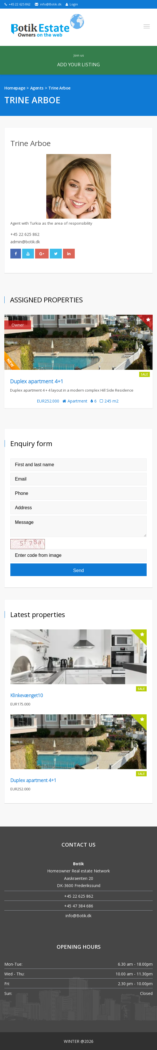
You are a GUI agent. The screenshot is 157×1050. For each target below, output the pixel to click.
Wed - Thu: (14, 974)
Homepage (14, 88)
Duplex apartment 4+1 (36, 381)
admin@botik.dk (25, 241)
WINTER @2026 (78, 1041)
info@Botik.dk (48, 4)
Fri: (7, 983)
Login (72, 4)
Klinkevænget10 (26, 695)
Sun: (8, 993)
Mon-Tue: (13, 964)
